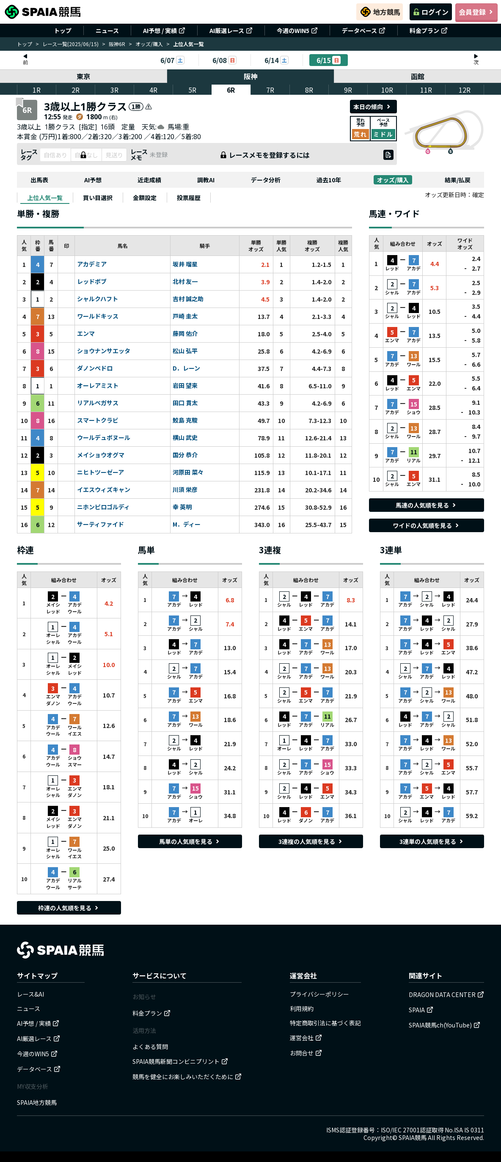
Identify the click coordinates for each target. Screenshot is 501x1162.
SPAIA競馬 (413, 1137)
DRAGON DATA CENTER (446, 994)
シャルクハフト (97, 299)
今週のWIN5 (297, 30)
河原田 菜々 (188, 472)
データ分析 (266, 179)
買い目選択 (98, 198)
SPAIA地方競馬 (37, 1102)
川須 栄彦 (185, 490)
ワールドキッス (97, 316)
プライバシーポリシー (319, 994)
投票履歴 (189, 198)
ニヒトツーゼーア (100, 472)
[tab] (45, 197)
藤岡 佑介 (185, 334)
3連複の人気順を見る (311, 841)
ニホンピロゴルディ (103, 507)
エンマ (86, 334)
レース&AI (30, 994)
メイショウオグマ (100, 455)
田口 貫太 (185, 403)
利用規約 (302, 1008)
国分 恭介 (185, 455)
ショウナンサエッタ (103, 351)
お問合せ (306, 1052)
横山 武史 (185, 438)
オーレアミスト (97, 386)
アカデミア (92, 264)
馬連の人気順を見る (426, 505)
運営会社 (306, 1037)
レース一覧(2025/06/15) (70, 43)
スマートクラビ (97, 420)
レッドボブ (92, 282)
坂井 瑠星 (185, 264)
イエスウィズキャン (103, 490)
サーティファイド (100, 524)
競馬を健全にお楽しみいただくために (187, 1076)
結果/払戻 (457, 179)
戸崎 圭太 (185, 316)
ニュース (107, 30)
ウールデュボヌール (103, 438)
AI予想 (93, 179)
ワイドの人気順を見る (426, 525)
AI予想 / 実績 (164, 30)
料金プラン (429, 30)
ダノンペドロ (95, 368)
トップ (63, 30)
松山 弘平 (185, 351)
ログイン (431, 12)
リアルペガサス (97, 403)
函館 (417, 76)
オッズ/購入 (149, 43)
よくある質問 (150, 1046)
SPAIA (421, 1009)
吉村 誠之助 (188, 299)
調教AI (206, 179)
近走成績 (149, 179)
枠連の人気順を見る (69, 908)
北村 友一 (185, 282)
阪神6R (117, 43)
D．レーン (186, 368)
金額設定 (145, 198)
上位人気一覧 (45, 198)
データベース (363, 30)
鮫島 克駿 (185, 420)
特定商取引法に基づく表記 (325, 1023)
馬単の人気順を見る (190, 841)
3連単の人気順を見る (432, 841)
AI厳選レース (231, 30)
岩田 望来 (185, 386)
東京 (83, 76)
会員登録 (476, 12)
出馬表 (39, 179)
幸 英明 (182, 507)
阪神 (250, 76)
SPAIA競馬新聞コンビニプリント (180, 1061)
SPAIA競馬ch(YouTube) (444, 1025)
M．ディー (187, 524)
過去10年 (328, 179)
